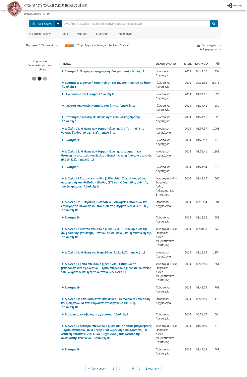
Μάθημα (83, 33)
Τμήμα (65, 33)
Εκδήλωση (104, 33)
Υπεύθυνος (126, 33)
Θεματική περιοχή (41, 33)
